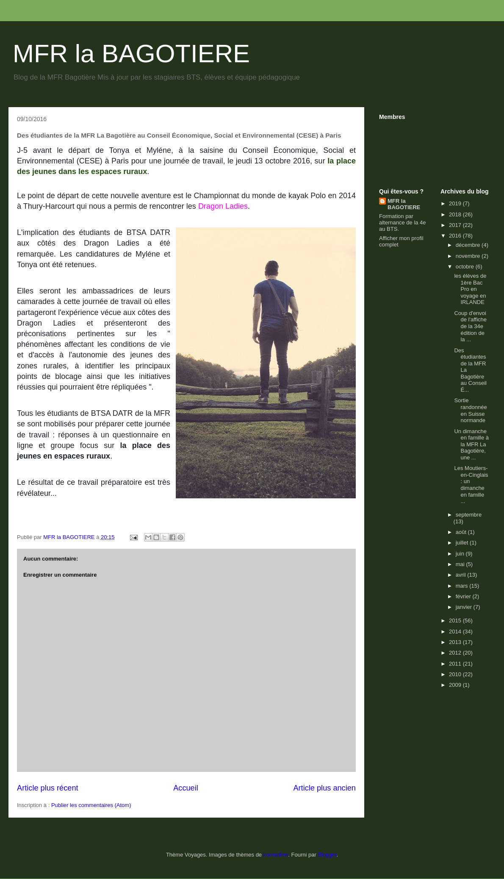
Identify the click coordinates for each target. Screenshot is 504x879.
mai (461, 564)
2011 (456, 664)
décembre (469, 245)
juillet (463, 542)
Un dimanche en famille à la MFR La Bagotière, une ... (471, 444)
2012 (456, 653)
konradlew (275, 854)
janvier (465, 607)
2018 (456, 214)
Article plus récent (47, 788)
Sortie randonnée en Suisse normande (470, 410)
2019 (456, 203)
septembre (469, 514)
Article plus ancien (324, 788)
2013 (456, 642)
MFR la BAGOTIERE (131, 53)
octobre (466, 266)
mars (463, 586)
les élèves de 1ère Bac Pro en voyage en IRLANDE (470, 289)
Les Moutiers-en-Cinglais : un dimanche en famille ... (471, 484)
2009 (456, 685)
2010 (456, 674)
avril (461, 575)
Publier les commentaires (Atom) (91, 805)
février (464, 596)
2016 (456, 235)
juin (461, 553)
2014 (456, 631)
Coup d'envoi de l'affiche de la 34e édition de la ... (470, 326)
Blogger (327, 854)
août (462, 532)
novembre (469, 256)
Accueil (185, 788)
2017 (456, 225)
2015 (456, 620)
